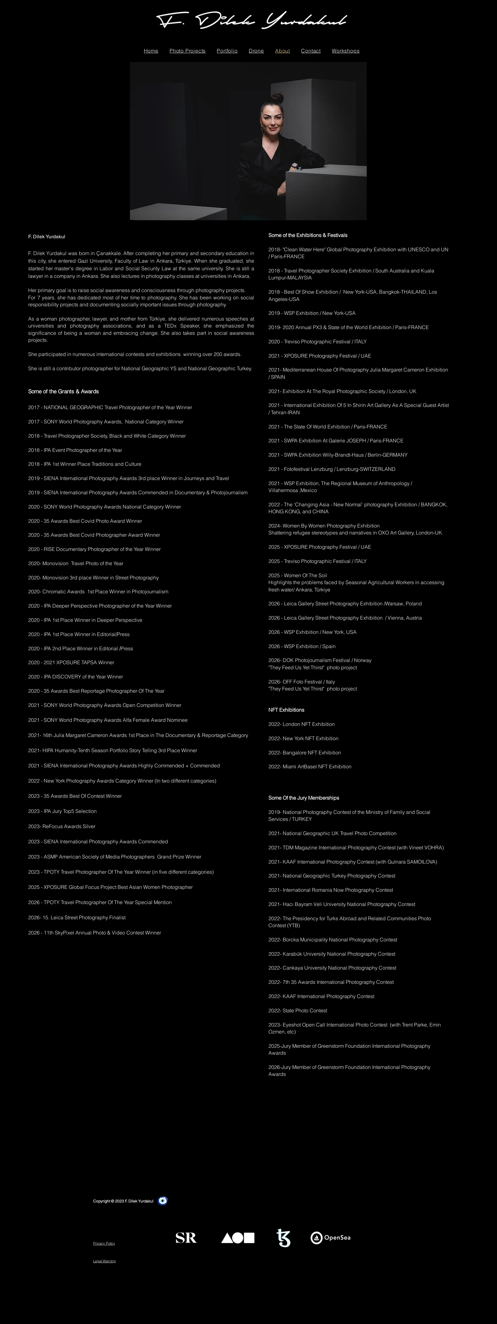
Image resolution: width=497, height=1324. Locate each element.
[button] (187, 50)
